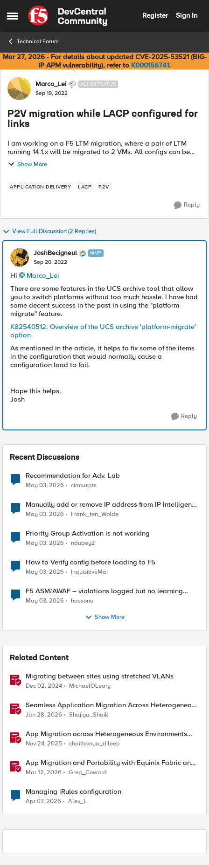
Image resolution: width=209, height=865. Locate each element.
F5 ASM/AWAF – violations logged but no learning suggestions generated (104, 591)
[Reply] (187, 205)
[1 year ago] (44, 686)
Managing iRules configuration (73, 792)
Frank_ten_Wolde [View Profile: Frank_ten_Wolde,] (94, 514)
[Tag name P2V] (103, 187)
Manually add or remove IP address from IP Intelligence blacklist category (112, 505)
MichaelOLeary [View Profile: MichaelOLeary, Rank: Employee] (90, 686)
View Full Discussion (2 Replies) (49, 231)
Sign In (186, 15)
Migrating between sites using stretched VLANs (100, 676)
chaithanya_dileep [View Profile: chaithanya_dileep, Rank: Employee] (94, 743)
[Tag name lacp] (85, 187)
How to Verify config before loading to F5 (90, 562)
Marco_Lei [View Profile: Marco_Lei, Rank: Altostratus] (50, 84)
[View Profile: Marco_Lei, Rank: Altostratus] (19, 88)
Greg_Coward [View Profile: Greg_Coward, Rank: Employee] (88, 772)
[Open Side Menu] (12, 16)
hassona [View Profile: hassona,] (82, 600)
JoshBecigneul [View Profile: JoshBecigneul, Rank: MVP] (55, 253)
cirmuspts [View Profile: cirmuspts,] (84, 485)
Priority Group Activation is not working (88, 533)
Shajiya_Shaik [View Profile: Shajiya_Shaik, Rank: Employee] (88, 714)
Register (155, 15)
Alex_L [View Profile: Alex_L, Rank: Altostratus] (77, 801)
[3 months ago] (45, 485)
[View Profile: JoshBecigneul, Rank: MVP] (19, 257)
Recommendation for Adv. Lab (73, 476)
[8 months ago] (44, 744)
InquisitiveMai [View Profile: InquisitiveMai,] (89, 572)
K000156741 (150, 65)
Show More (27, 164)
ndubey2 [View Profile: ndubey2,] (83, 543)
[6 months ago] (44, 715)
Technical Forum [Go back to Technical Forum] (33, 41)
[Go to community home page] (67, 16)
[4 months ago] (44, 773)
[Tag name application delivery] (40, 187)
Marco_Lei (43, 275)
